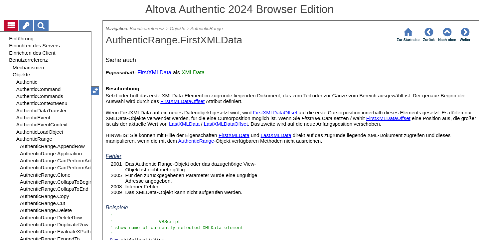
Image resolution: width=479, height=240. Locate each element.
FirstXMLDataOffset (182, 101)
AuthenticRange (206, 28)
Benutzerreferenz (147, 28)
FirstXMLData (234, 135)
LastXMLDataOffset (226, 124)
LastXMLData (184, 124)
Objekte (177, 28)
